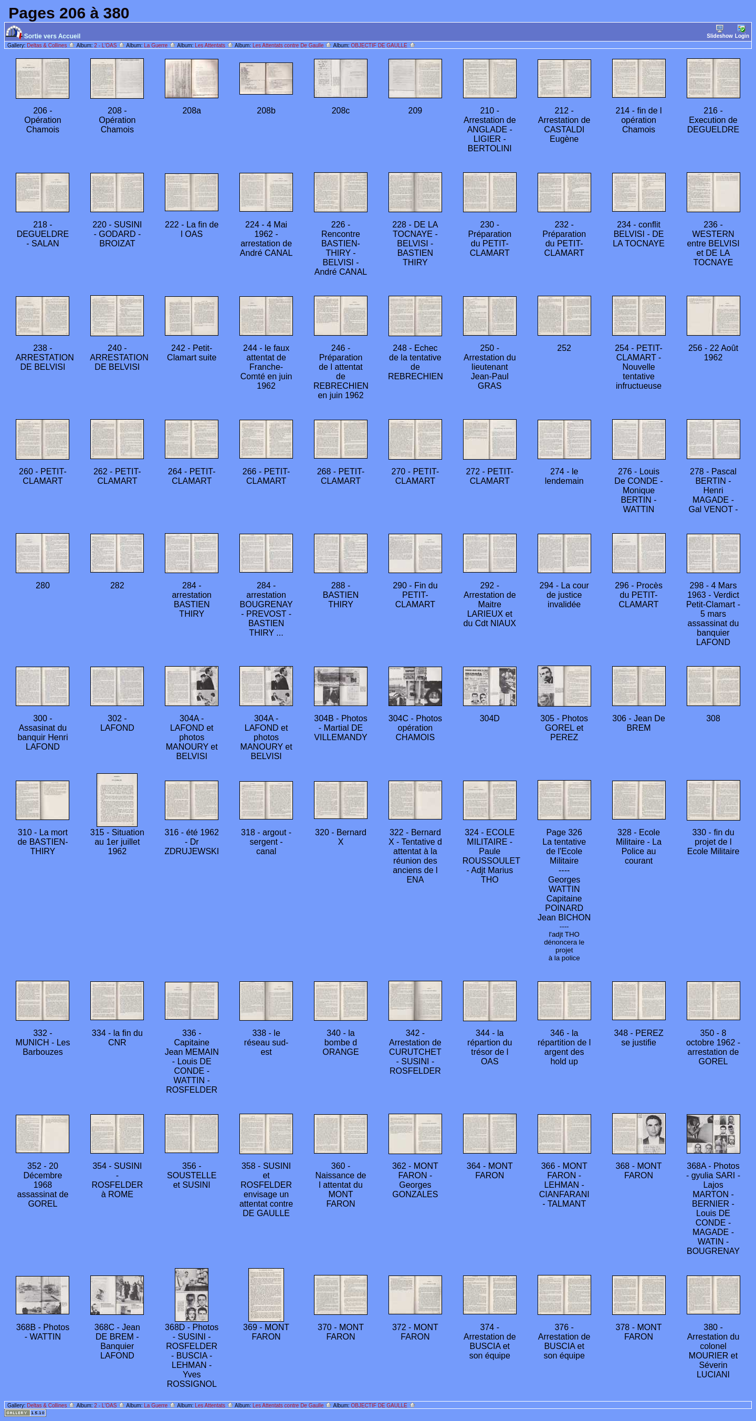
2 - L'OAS (109, 45)
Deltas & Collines (51, 45)
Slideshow (719, 32)
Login (742, 32)
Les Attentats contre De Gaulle (292, 45)
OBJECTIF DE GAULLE (383, 45)
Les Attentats (214, 45)
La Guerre (160, 45)
